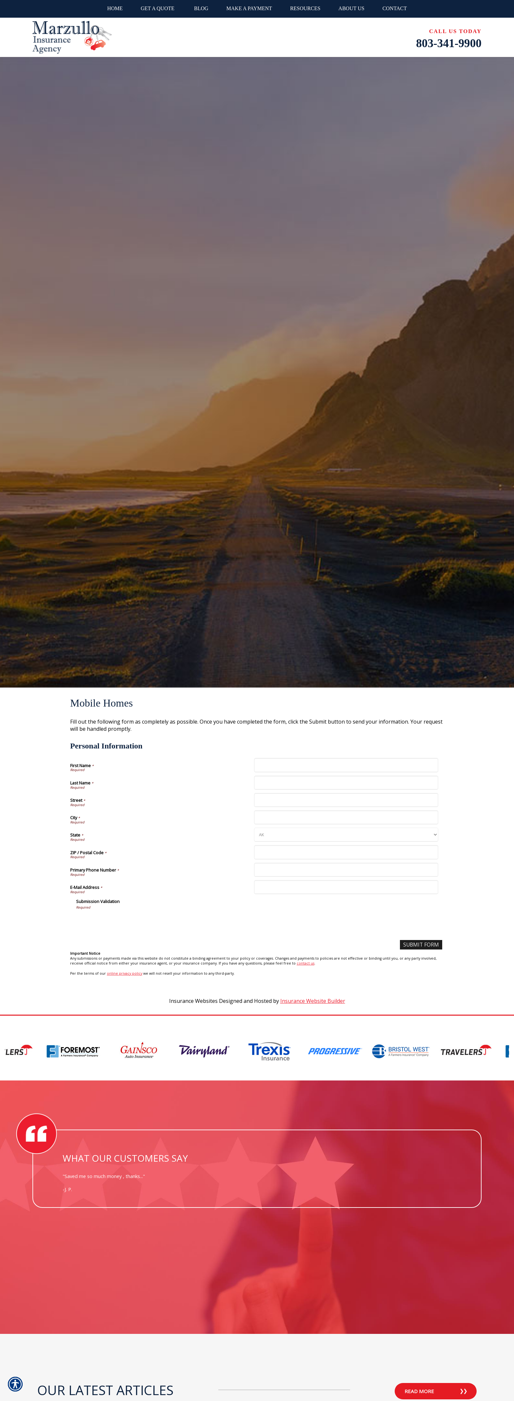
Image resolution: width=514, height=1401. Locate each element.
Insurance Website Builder (312, 1001)
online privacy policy (124, 973)
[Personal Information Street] (346, 800)
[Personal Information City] (346, 817)
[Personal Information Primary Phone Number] (346, 870)
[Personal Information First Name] (346, 765)
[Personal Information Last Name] (346, 783)
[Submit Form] (420, 944)
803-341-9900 (449, 43)
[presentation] (126, 922)
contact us (305, 963)
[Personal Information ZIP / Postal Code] (346, 852)
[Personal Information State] (346, 835)
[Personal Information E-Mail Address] (346, 887)
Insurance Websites (193, 1001)
